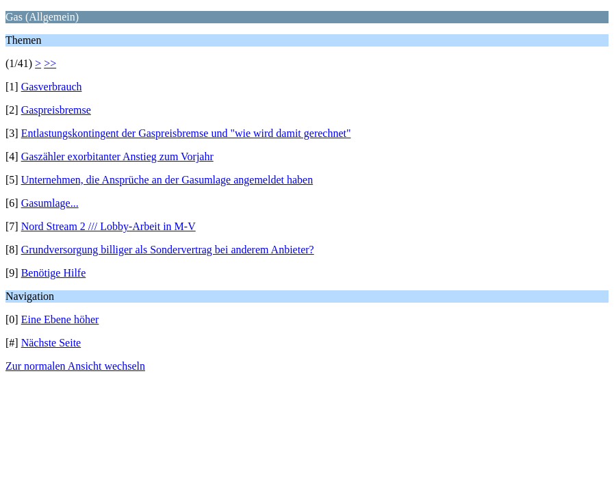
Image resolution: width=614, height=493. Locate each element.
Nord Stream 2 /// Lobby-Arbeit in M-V (108, 226)
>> (50, 63)
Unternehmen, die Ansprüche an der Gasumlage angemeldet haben (167, 180)
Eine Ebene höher (60, 319)
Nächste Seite (51, 343)
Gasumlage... (50, 203)
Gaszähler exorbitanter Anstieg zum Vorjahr (117, 156)
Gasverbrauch (51, 86)
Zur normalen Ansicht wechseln (75, 366)
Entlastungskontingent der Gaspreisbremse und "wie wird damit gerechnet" (186, 133)
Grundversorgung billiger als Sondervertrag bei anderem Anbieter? (167, 249)
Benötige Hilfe (53, 273)
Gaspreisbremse (56, 110)
